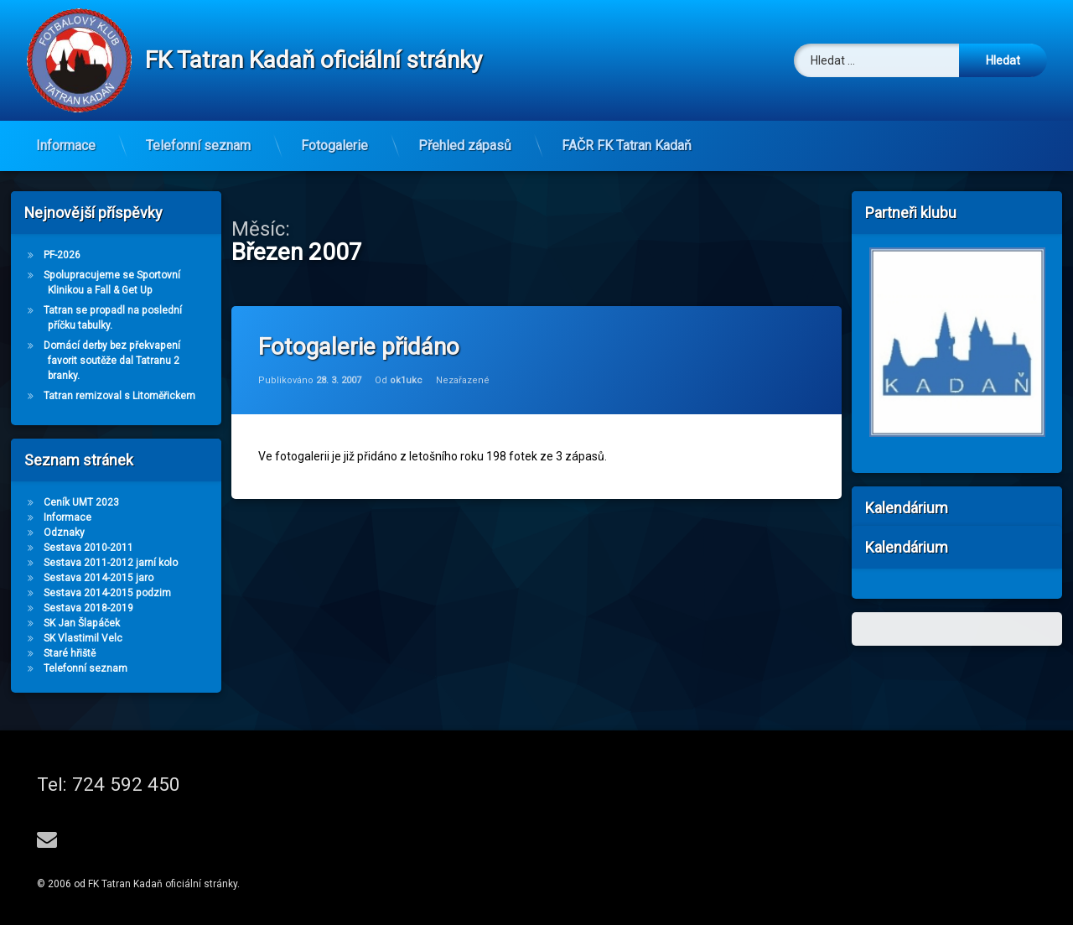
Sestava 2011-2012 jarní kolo (111, 563)
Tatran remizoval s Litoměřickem (119, 396)
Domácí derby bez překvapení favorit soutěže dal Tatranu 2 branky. (112, 361)
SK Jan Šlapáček (82, 623)
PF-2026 (62, 255)
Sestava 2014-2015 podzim (107, 593)
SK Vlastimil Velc (83, 638)
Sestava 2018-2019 (88, 608)
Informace (66, 145)
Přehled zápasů (464, 145)
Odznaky (64, 532)
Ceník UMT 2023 (81, 502)
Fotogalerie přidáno (358, 347)
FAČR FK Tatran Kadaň (627, 145)
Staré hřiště (70, 653)
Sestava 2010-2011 (88, 547)
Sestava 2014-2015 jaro (98, 578)
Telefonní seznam (198, 145)
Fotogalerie (334, 145)
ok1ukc (406, 380)
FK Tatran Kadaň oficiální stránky (162, 884)
